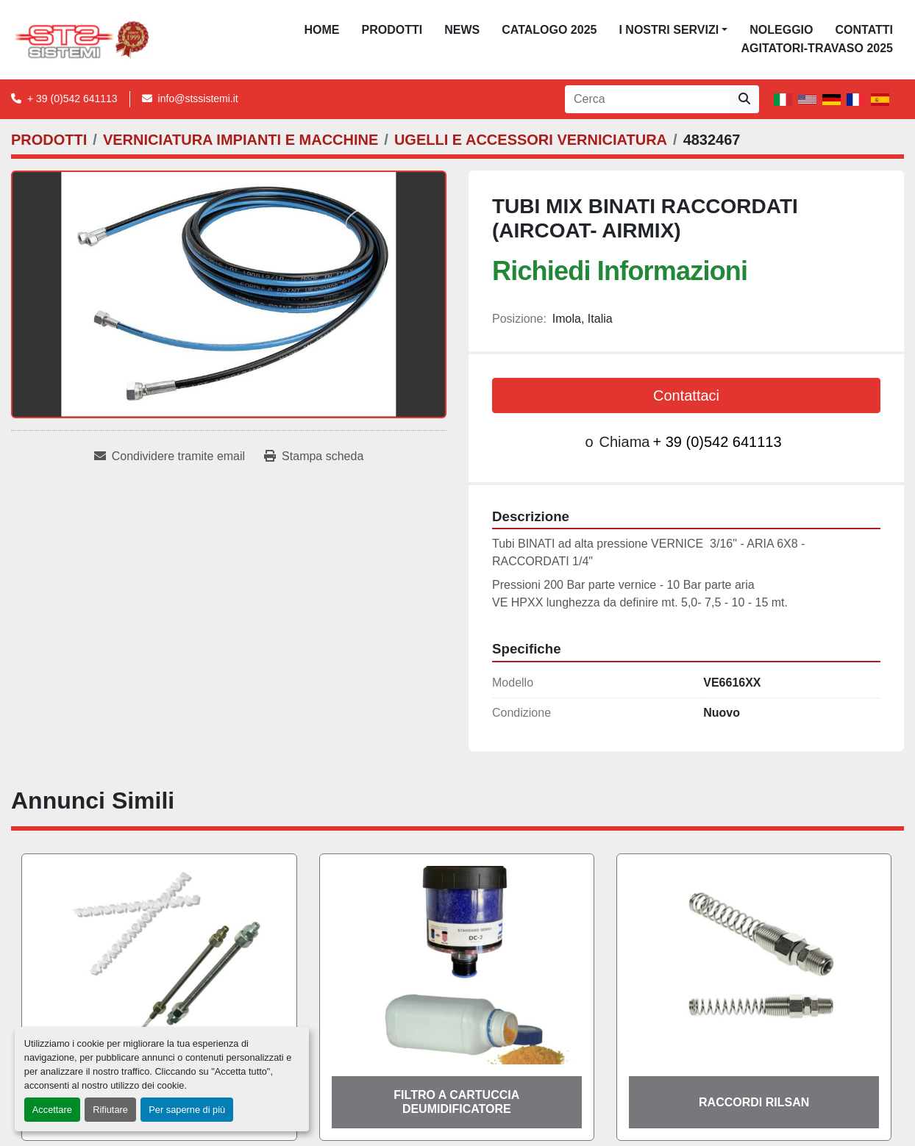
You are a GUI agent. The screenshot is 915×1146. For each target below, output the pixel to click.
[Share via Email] (169, 456)
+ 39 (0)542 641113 (72, 98)
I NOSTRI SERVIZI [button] (669, 30)
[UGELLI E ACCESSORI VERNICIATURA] (530, 140)
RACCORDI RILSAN (754, 1102)
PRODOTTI (392, 30)
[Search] (647, 99)
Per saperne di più (187, 1109)
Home (322, 30)
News (462, 30)
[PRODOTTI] (49, 140)
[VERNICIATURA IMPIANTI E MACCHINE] (240, 140)
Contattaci (686, 395)
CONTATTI (864, 30)
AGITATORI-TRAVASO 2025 (817, 48)
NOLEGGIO (781, 30)
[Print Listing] (313, 456)
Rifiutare (110, 1109)
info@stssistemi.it (198, 98)
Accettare (52, 1109)
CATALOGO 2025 (549, 30)
